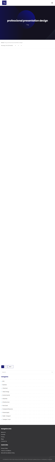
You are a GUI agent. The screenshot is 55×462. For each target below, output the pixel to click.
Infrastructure (6, 402)
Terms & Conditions (6, 450)
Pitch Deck (5, 405)
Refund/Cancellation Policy (8, 453)
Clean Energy (6, 391)
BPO (4, 381)
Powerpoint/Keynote (8, 409)
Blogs (2, 439)
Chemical (5, 388)
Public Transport (7, 416)
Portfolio (3, 434)
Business (5, 384)
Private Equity (6, 412)
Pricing (2, 437)
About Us (3, 432)
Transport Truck (6, 419)
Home (2, 42)
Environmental (6, 395)
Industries (5, 398)
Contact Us (4, 441)
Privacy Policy (4, 448)
